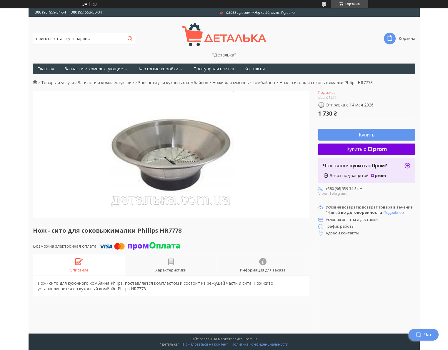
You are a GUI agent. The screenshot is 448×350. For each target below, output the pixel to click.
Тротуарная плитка (214, 68)
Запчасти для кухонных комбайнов (173, 82)
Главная (45, 68)
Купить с (367, 149)
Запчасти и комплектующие (93, 68)
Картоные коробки (158, 68)
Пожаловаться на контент (205, 344)
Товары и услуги (57, 82)
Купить (367, 135)
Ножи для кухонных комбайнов (243, 82)
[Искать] (130, 38)
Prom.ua (251, 338)
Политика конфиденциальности (260, 344)
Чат (424, 334)
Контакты (254, 68)
